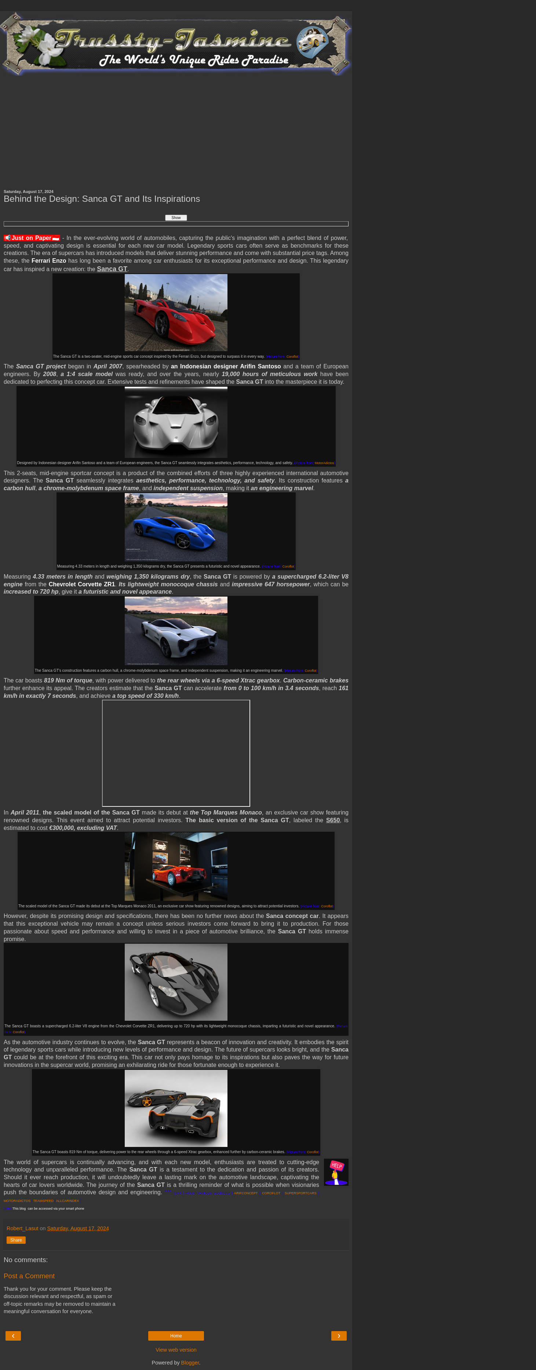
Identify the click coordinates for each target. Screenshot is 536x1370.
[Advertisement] (176, 130)
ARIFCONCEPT (246, 1193)
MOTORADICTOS (17, 1201)
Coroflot (292, 356)
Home (176, 1335)
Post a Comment (29, 1276)
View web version (176, 1350)
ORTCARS (308, 1193)
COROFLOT (271, 1193)
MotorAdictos (324, 463)
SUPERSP (292, 1193)
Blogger (190, 1363)
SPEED (48, 1201)
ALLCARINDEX (67, 1201)
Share (16, 1240)
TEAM (37, 1201)
